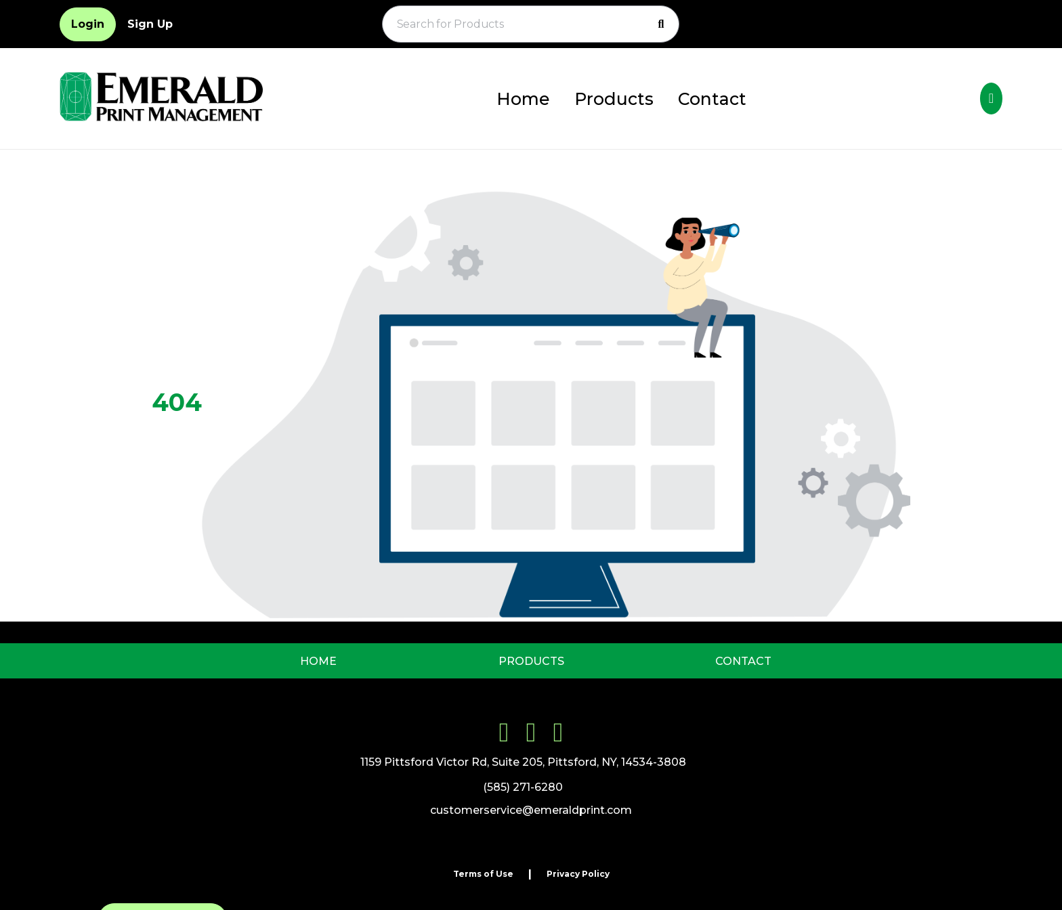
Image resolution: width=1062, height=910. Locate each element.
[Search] (661, 24)
